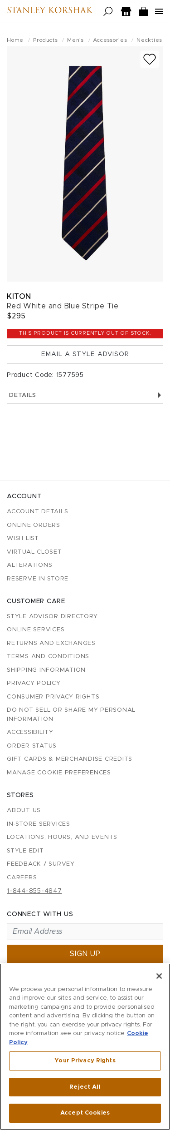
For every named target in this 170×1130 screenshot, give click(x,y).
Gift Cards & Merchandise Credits (69, 759)
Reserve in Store (37, 579)
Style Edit (25, 851)
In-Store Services (38, 824)
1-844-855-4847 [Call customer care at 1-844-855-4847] (34, 891)
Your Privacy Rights (84, 1061)
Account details (37, 512)
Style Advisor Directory (52, 617)
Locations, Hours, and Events (62, 837)
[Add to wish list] (150, 59)
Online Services (35, 630)
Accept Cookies (85, 1113)
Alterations (29, 565)
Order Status (32, 746)
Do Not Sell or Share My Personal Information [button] (71, 714)
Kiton (19, 296)
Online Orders (33, 525)
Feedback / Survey (41, 864)
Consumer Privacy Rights (53, 697)
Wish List (23, 538)
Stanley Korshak (49, 11)
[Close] (159, 976)
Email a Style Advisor (85, 354)
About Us (24, 810)
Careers (22, 878)
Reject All (84, 1087)
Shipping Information (46, 670)
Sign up (85, 953)
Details (85, 395)
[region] (85, 1046)
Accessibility (30, 732)
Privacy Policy (34, 683)
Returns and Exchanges (51, 643)
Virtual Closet (34, 552)
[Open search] (108, 12)
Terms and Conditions (48, 656)
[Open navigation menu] (159, 11)
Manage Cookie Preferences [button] (59, 773)
